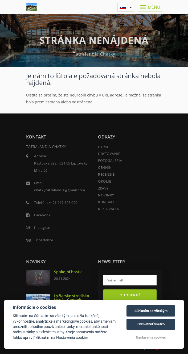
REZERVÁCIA (108, 208)
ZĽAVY (103, 188)
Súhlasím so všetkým (150, 311)
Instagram (43, 227)
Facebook (42, 215)
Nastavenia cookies (151, 337)
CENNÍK (104, 167)
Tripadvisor (44, 240)
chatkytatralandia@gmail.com (59, 190)
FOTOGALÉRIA (110, 160)
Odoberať (130, 295)
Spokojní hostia (68, 271)
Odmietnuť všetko (151, 324)
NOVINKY (106, 195)
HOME (103, 146)
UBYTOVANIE (109, 153)
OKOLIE (104, 181)
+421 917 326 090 (63, 202)
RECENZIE (106, 174)
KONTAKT (106, 202)
